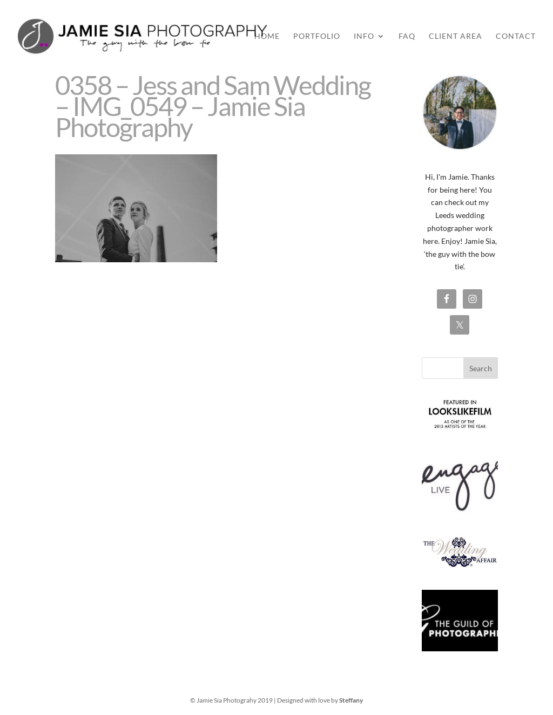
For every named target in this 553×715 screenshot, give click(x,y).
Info (364, 36)
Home (267, 36)
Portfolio (316, 36)
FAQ (407, 36)
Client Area (455, 36)
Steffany (351, 700)
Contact (516, 36)
